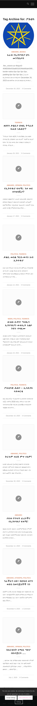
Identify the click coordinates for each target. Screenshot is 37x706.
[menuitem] (27, 4)
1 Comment (26, 609)
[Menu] (31, 4)
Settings (18, 702)
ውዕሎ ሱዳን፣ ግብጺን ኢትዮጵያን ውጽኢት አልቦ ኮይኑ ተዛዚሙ (18, 325)
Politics (26, 185)
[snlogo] (15, 4)
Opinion (18, 185)
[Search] (27, 4)
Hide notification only (25, 697)
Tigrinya (18, 122)
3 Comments (26, 481)
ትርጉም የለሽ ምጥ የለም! (18, 456)
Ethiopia (18, 578)
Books (23, 52)
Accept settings (10, 697)
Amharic (15, 52)
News (10, 319)
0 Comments (26, 88)
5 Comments (25, 153)
